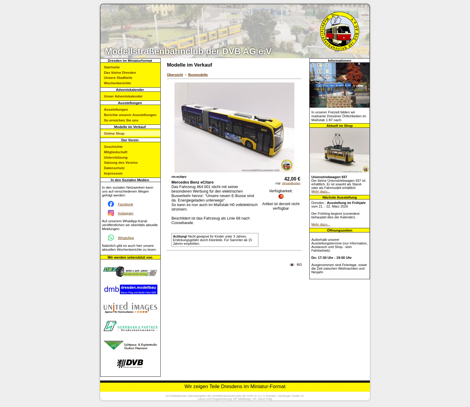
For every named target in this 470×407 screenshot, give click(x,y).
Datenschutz (114, 168)
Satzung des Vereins (121, 162)
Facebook (125, 204)
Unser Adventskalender (123, 96)
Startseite (112, 67)
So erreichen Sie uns (121, 120)
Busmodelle (198, 74)
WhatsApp (126, 238)
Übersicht (175, 74)
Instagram (125, 213)
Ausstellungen (116, 109)
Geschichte (113, 146)
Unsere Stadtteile (118, 77)
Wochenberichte (117, 83)
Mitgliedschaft (115, 152)
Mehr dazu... (320, 191)
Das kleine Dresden (120, 72)
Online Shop (114, 133)
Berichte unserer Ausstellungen (130, 115)
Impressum (113, 173)
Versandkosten (291, 183)
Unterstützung (116, 157)
